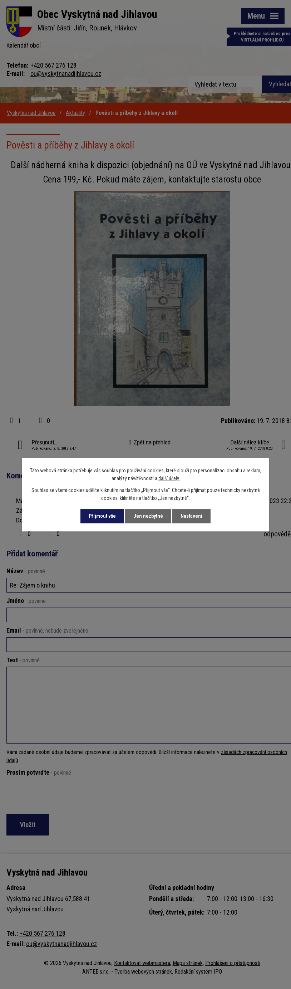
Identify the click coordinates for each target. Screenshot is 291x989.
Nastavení (191, 516)
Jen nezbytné (148, 516)
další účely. (169, 479)
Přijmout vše (102, 516)
